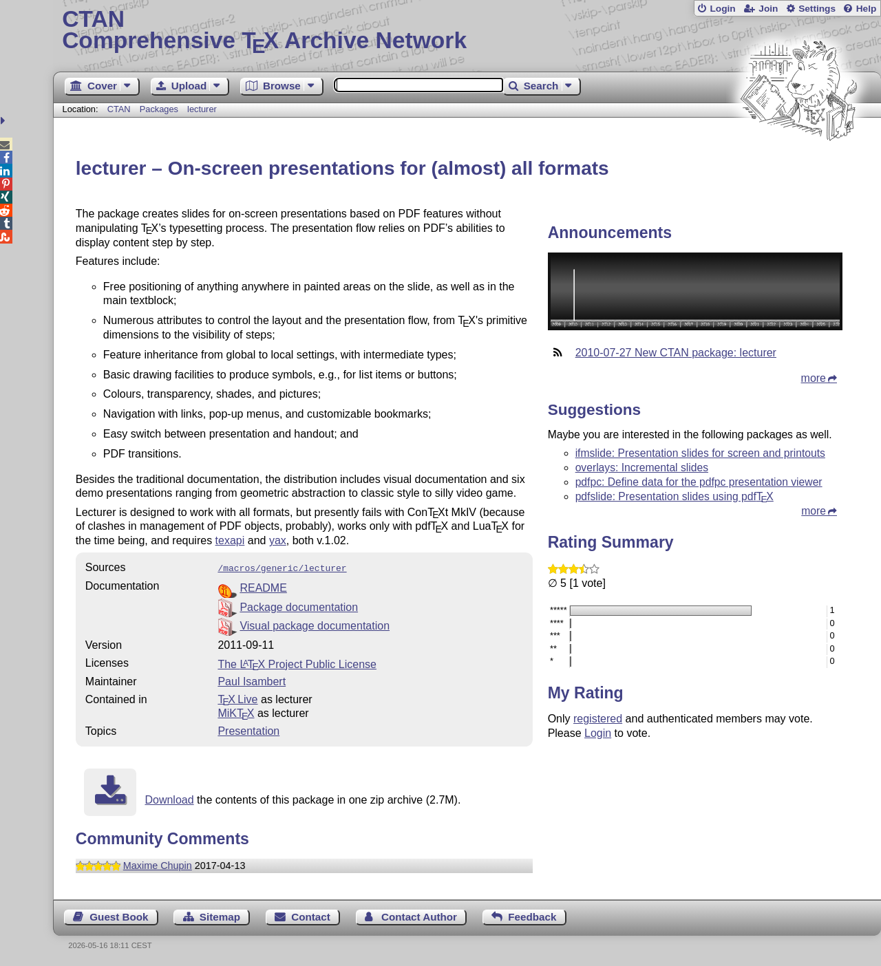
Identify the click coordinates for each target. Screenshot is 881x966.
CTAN (119, 109)
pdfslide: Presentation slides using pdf (674, 496)
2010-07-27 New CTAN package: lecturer (675, 352)
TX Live (237, 698)
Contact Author (419, 915)
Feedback (532, 915)
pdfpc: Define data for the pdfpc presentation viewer (698, 482)
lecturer (202, 109)
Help (866, 8)
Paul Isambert (251, 680)
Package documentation (299, 606)
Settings (817, 8)
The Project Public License (296, 663)
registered (597, 718)
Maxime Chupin (157, 864)
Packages (160, 109)
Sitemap (220, 915)
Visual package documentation (315, 624)
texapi (230, 540)
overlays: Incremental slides (641, 467)
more (813, 378)
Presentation (248, 730)
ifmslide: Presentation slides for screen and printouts (700, 453)
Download (169, 798)
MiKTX (235, 712)
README (263, 586)
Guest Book (118, 915)
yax (277, 540)
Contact (310, 915)
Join (768, 8)
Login (722, 8)
